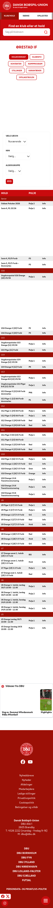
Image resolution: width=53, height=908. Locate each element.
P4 (30, 367)
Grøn (31, 469)
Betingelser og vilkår (26, 807)
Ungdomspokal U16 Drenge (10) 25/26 (13, 277)
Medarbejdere (26, 789)
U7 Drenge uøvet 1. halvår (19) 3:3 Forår (12, 554)
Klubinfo (37, 57)
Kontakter (16, 64)
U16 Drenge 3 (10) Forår (11, 333)
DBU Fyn (26, 857)
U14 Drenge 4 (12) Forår (11, 367)
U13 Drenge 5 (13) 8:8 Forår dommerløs (13, 392)
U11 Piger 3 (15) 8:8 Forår (12, 440)
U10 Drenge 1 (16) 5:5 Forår (13, 464)
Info (44, 203)
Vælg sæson (12, 136)
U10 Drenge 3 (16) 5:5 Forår (13, 473)
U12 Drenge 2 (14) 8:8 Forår (13, 420)
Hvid (31, 524)
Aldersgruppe (13, 165)
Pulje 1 (32, 208)
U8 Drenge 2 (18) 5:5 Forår (12, 539)
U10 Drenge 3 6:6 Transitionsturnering (10, 494)
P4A (30, 393)
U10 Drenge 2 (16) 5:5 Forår (13, 469)
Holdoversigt (19, 57)
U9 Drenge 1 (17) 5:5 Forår (12, 515)
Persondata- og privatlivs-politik (26, 889)
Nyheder (26, 780)
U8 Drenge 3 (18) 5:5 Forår (12, 544)
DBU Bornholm (26, 853)
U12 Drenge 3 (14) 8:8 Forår (13, 425)
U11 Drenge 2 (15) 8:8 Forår (13, 445)
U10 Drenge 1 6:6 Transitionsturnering (10, 479)
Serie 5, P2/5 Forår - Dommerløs (10, 264)
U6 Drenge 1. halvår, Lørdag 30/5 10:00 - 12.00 (13, 586)
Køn (8, 151)
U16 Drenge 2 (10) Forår (11, 328)
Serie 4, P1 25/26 (8, 208)
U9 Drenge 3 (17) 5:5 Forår (12, 524)
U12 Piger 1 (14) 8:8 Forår (12, 411)
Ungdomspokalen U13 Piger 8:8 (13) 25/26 (13, 385)
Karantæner (35, 71)
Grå (30, 464)
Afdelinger (26, 784)
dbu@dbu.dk (28, 834)
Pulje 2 (32, 203)
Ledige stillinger (26, 793)
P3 (30, 258)
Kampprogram (35, 64)
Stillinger (17, 71)
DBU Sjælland (26, 876)
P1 (30, 400)
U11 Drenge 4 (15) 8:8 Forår (13, 449)
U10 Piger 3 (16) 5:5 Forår (12, 459)
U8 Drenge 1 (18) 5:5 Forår (12, 534)
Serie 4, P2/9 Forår (9, 258)
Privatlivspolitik (26, 798)
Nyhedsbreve (26, 775)
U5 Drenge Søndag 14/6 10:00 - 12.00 (11, 628)
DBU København (26, 867)
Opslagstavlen (26, 77)
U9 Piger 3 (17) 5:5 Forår (11, 505)
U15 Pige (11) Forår (9, 350)
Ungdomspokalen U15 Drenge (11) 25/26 (10, 344)
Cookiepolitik (26, 803)
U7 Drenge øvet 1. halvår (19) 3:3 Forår (11, 574)
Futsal (26, 880)
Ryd (9, 182)
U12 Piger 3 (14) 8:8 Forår (12, 416)
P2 (30, 328)
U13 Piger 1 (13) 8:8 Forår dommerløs (12, 400)
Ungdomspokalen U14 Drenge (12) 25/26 (10, 361)
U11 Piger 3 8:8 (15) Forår (12, 435)
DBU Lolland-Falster (27, 871)
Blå (30, 555)
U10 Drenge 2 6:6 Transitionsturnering (10, 487)
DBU (26, 848)
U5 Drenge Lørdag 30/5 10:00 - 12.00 (11, 620)
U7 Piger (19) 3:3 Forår (11, 568)
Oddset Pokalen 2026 (10, 203)
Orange (32, 473)
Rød (30, 420)
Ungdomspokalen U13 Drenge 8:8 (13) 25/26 (11, 378)
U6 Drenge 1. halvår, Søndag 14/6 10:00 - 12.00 (13, 601)
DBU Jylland (26, 862)
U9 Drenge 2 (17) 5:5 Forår (12, 520)
